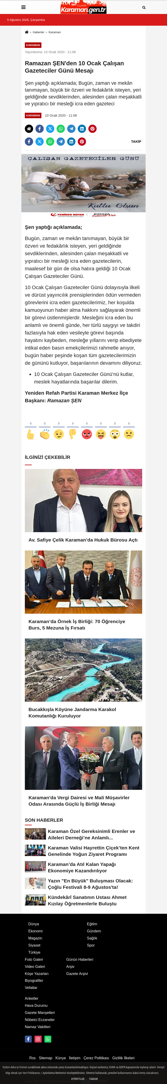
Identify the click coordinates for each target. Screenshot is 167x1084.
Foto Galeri (34, 959)
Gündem (94, 931)
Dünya (33, 924)
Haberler (38, 32)
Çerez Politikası (96, 1058)
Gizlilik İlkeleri (123, 1058)
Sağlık (92, 938)
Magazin (35, 938)
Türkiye (34, 952)
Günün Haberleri (79, 959)
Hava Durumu (36, 1005)
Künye (60, 1058)
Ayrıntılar (77, 1079)
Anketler (31, 998)
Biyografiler (34, 981)
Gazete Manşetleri (40, 1013)
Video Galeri (35, 967)
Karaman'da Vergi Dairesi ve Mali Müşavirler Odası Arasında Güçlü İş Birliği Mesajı (79, 801)
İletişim (75, 1058)
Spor (91, 945)
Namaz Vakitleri (37, 1027)
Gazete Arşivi (77, 974)
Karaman (55, 32)
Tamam (93, 1079)
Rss (32, 1058)
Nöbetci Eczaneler (40, 1020)
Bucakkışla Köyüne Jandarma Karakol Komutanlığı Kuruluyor (72, 712)
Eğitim (92, 924)
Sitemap (45, 1058)
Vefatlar (31, 988)
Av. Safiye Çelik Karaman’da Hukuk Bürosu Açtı (83, 539)
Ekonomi (35, 931)
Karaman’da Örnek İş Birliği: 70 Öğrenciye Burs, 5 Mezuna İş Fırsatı (77, 624)
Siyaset (34, 945)
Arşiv (70, 967)
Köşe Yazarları (37, 974)
